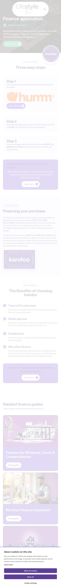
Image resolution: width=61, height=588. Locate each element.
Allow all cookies (30, 571)
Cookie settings (30, 583)
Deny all (30, 577)
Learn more (8, 564)
